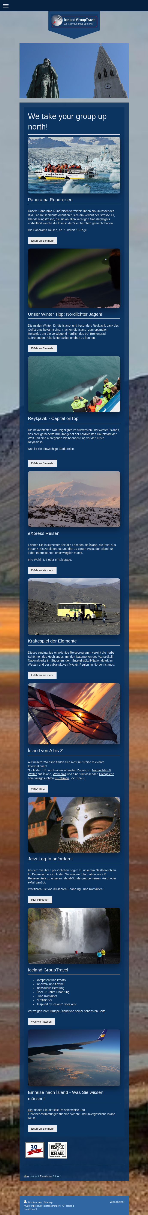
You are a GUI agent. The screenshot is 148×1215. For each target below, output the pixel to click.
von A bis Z (38, 788)
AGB (26, 1206)
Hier (31, 1110)
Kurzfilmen (62, 778)
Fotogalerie (106, 774)
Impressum (36, 1206)
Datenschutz (50, 1206)
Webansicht (117, 1201)
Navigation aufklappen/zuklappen (74, 5)
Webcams (59, 774)
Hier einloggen (40, 899)
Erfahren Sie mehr (42, 240)
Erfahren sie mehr (42, 570)
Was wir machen (41, 1021)
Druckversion (33, 1202)
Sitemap (48, 1202)
